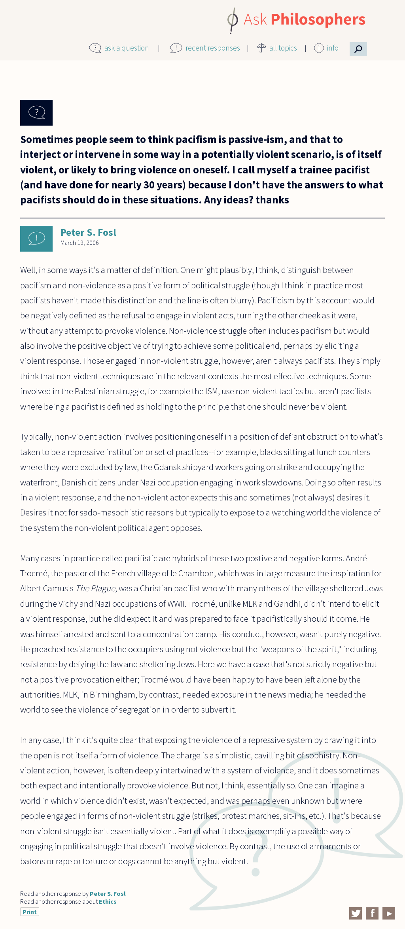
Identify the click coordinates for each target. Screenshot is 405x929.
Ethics (108, 901)
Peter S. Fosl (88, 232)
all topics (283, 48)
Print (30, 912)
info (333, 48)
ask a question (126, 48)
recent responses (212, 48)
